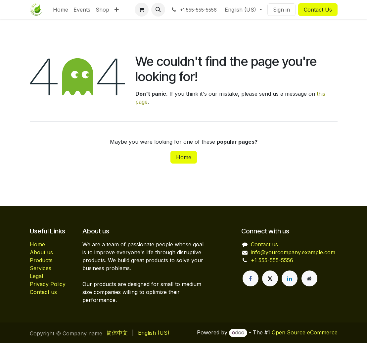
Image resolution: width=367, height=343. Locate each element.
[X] (270, 278)
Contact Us (318, 9)
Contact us (43, 292)
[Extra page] (309, 278)
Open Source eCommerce (305, 332)
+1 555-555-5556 (272, 260)
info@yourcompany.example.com (293, 252)
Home (183, 157)
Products (41, 260)
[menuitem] (60, 9)
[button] (158, 10)
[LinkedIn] (290, 278)
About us (41, 252)
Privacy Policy (48, 284)
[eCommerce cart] (142, 10)
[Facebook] (250, 278)
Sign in (281, 9)
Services (40, 268)
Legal (36, 276)
